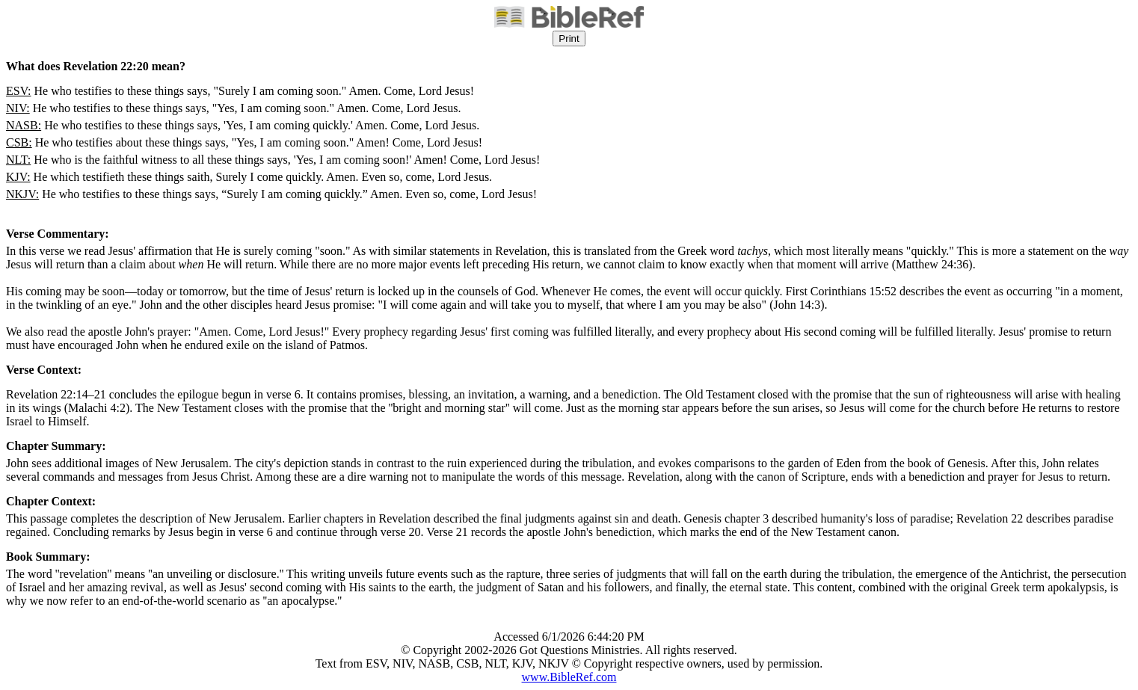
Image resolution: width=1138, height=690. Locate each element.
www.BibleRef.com (569, 677)
